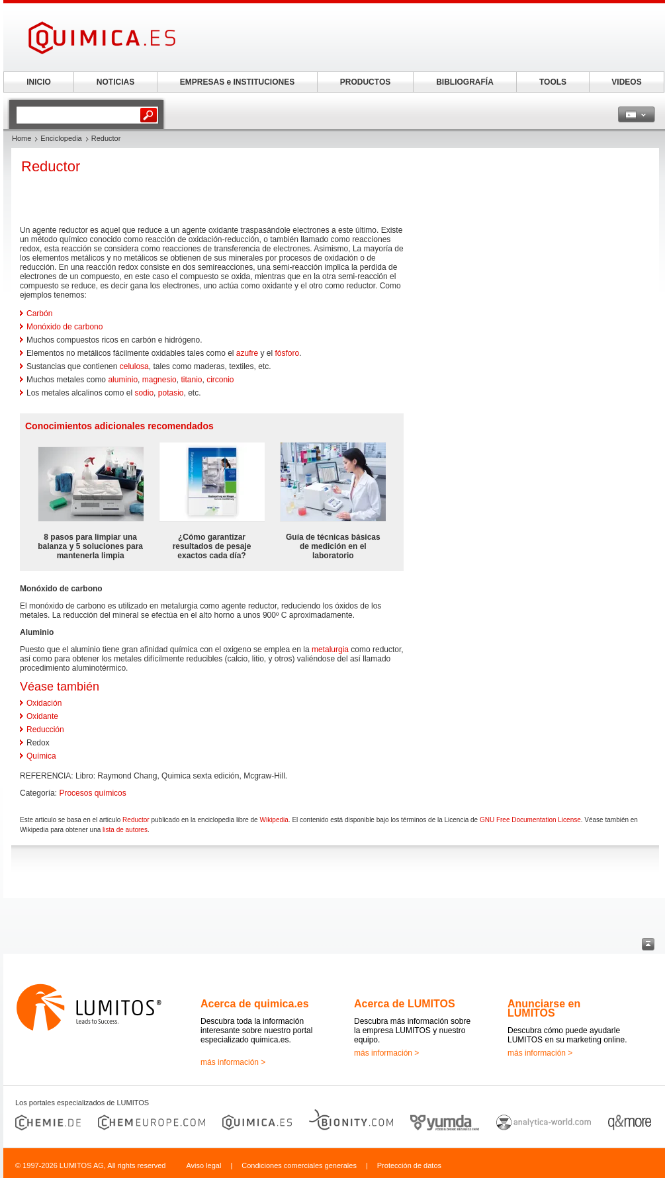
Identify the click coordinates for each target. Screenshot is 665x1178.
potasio (171, 393)
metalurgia (330, 649)
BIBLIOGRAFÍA (465, 82)
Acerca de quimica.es (254, 1003)
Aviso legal (203, 1165)
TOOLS (552, 82)
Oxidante (42, 716)
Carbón (39, 313)
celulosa (134, 366)
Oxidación (44, 703)
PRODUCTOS (365, 82)
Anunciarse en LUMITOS (544, 1008)
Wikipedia (273, 819)
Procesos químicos (92, 793)
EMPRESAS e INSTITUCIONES (237, 82)
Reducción (45, 729)
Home (21, 138)
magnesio (159, 379)
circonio (220, 379)
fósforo (287, 353)
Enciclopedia (60, 138)
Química (41, 756)
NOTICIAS (115, 82)
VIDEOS (626, 82)
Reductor (136, 819)
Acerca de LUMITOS (404, 1003)
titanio (191, 379)
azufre (247, 353)
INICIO (38, 82)
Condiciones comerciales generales (299, 1165)
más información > (232, 1062)
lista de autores (125, 829)
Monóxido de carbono (64, 326)
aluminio (123, 379)
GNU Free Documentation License (530, 819)
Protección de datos (409, 1165)
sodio (144, 393)
